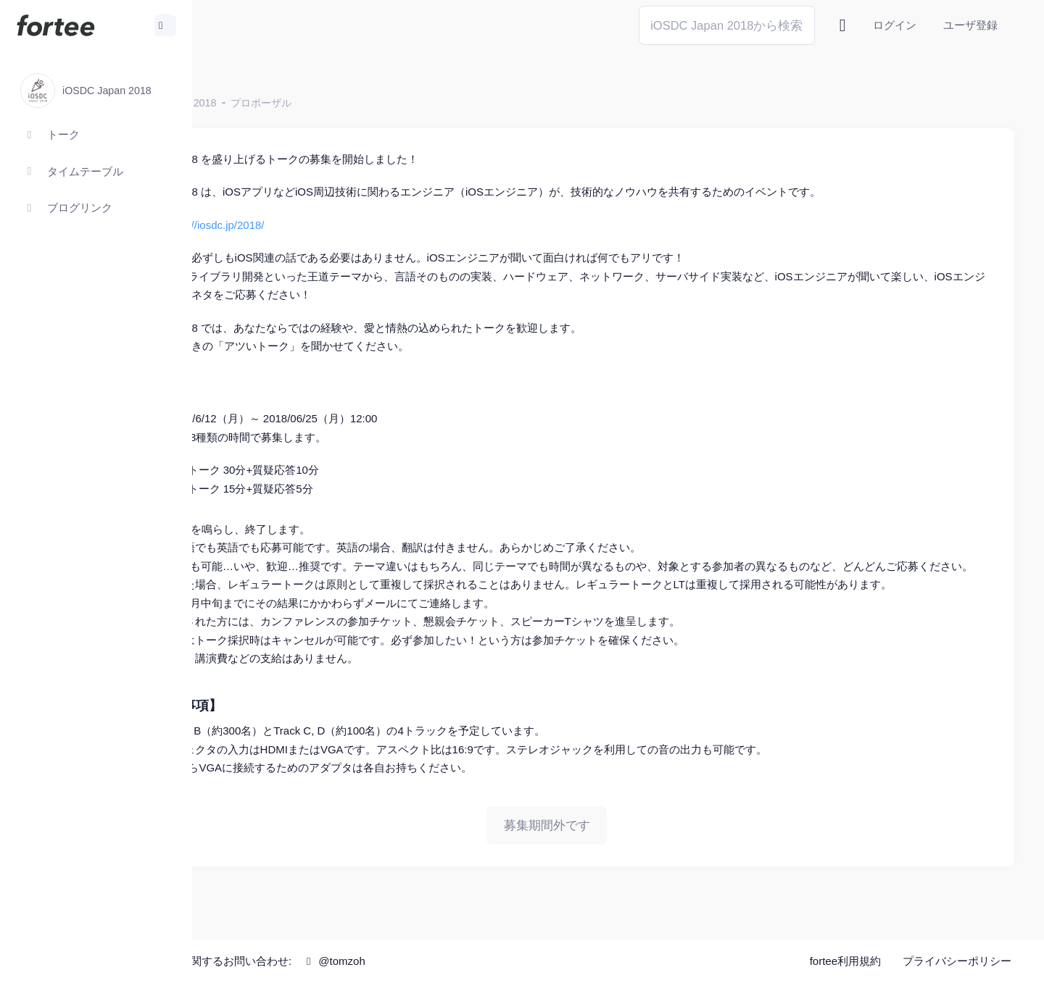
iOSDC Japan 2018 (314, 103)
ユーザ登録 (970, 25)
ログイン (894, 25)
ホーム (240, 103)
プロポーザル (403, 103)
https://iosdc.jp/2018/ (357, 225)
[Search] (727, 25)
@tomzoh (476, 961)
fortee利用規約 (845, 961)
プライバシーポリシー (957, 961)
